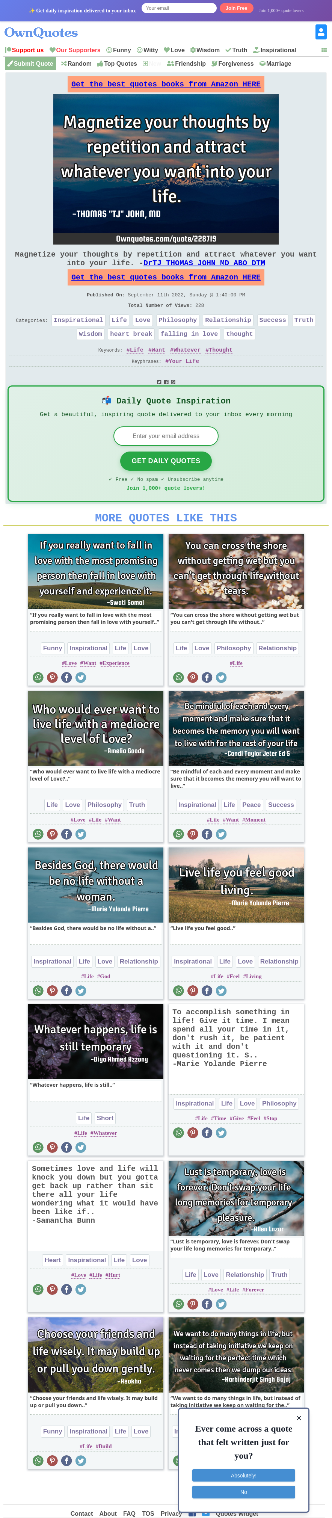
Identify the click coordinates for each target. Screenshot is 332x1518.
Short (105, 1144)
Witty (150, 50)
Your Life (184, 379)
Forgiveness (236, 63)
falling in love (189, 350)
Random (80, 63)
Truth (239, 50)
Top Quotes (120, 63)
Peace (251, 831)
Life (119, 335)
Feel (234, 1003)
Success (273, 335)
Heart (52, 1286)
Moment (255, 846)
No (243, 1490)
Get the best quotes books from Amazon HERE (166, 86)
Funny (122, 50)
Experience (116, 690)
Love (177, 50)
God (105, 1003)
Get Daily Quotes (165, 483)
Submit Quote (33, 63)
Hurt (114, 1302)
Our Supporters (78, 50)
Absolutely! (244, 1473)
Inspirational (278, 50)
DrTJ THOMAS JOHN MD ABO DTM (204, 270)
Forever (254, 1316)
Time (220, 1145)
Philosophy (178, 335)
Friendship (190, 63)
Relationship (228, 335)
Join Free (236, 8)
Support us (28, 50)
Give (238, 1145)
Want (158, 368)
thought (239, 350)
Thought (220, 368)
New (155, 63)
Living (254, 1003)
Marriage (278, 63)
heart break (131, 350)
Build (105, 1473)
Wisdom (208, 50)
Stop (271, 1145)
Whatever (187, 368)
